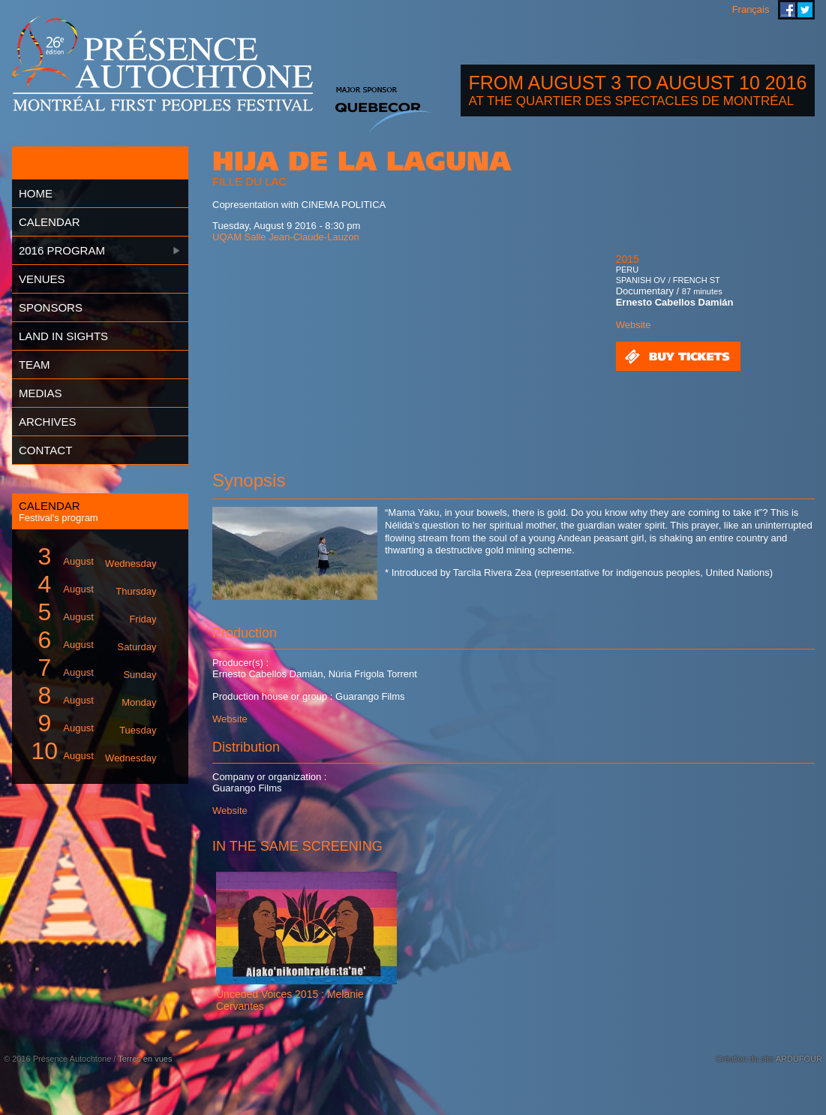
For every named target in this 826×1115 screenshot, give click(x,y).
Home (36, 193)
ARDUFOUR (799, 1058)
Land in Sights (63, 336)
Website (633, 324)
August (91, 557)
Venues (42, 279)
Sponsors (51, 307)
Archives (48, 421)
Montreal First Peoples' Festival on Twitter (804, 9)
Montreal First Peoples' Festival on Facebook (787, 9)
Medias (40, 393)
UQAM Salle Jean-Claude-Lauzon (285, 237)
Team (34, 364)
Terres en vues (145, 1058)
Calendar (49, 221)
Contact (45, 450)
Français (751, 9)
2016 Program (62, 250)
